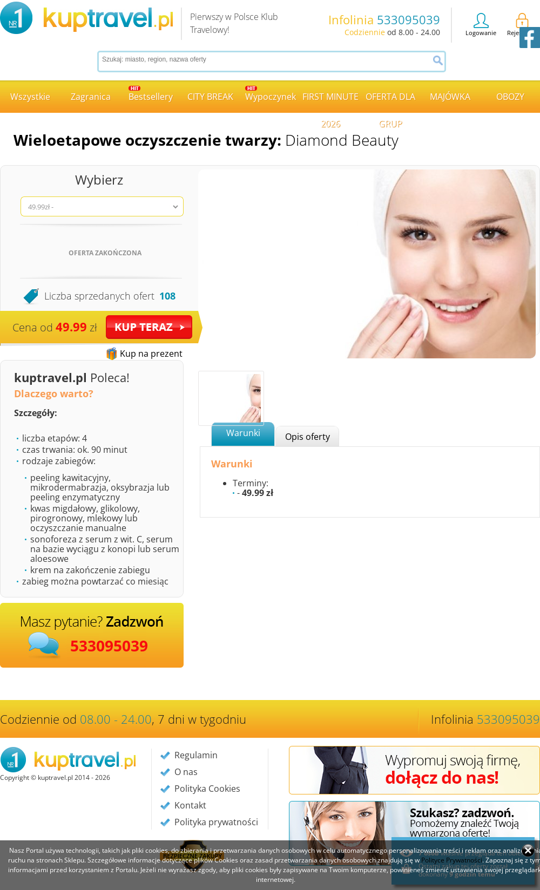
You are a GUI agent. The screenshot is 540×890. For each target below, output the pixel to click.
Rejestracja (522, 25)
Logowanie (480, 25)
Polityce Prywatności (451, 860)
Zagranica (91, 97)
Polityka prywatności (216, 822)
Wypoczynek (270, 94)
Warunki (243, 433)
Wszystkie (30, 97)
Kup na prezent (151, 353)
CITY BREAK (210, 97)
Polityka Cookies (207, 788)
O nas (186, 772)
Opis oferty (307, 437)
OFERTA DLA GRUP (390, 102)
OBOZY (510, 97)
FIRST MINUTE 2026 (330, 102)
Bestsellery (151, 94)
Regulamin (196, 755)
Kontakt (190, 805)
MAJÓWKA (450, 97)
